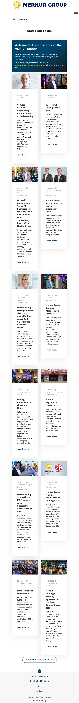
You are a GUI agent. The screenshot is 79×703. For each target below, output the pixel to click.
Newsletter (44, 676)
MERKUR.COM (32, 697)
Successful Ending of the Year (53, 108)
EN (41, 691)
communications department (30, 65)
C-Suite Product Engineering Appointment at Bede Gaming (25, 111)
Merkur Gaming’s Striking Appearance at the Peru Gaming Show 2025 (53, 599)
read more (23, 155)
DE (37, 691)
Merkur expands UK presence (52, 402)
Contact (33, 676)
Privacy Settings (39, 701)
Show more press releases (39, 660)
